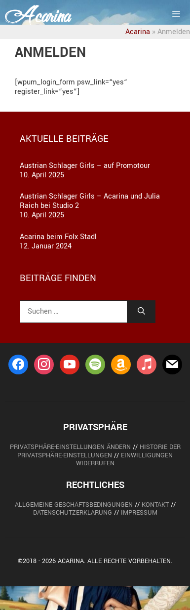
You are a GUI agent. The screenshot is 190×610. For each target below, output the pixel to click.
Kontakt (155, 504)
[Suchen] (141, 311)
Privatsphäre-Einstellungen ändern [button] (70, 447)
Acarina (137, 32)
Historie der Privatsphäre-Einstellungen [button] (99, 451)
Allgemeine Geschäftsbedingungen (74, 504)
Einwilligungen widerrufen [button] (124, 459)
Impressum (139, 512)
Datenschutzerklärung (72, 512)
